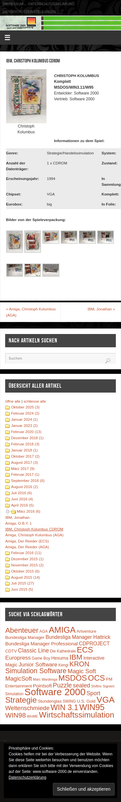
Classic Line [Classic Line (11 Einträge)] (33, 650)
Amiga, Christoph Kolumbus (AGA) (31, 312)
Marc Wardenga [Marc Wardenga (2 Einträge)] (45, 679)
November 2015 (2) (27, 565)
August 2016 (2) (24, 487)
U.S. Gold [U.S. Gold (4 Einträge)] (86, 701)
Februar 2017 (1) (25, 474)
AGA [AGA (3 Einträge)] (43, 631)
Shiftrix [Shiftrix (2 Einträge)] (96, 686)
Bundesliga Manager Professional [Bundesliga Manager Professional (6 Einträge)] (41, 643)
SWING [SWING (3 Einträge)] (69, 701)
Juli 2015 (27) (22, 583)
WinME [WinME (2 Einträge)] (32, 716)
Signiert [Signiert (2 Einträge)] (108, 686)
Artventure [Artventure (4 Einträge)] (86, 631)
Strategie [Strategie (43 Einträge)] (21, 700)
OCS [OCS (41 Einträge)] (96, 678)
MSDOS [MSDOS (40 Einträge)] (72, 678)
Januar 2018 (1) (24, 450)
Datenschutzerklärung (51, 4)
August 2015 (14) (25, 577)
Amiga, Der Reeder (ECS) (27, 541)
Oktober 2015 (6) (25, 571)
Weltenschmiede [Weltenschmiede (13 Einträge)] (27, 708)
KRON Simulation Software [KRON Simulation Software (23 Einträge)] (47, 667)
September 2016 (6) (28, 480)
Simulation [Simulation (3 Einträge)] (14, 694)
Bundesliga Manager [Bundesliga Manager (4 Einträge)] (25, 637)
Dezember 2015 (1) (27, 559)
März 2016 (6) (28, 511)
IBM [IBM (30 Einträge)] (75, 657)
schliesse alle (35, 401)
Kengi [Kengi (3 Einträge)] (63, 665)
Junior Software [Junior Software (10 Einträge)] (37, 664)
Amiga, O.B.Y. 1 (18, 523)
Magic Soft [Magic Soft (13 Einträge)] (81, 671)
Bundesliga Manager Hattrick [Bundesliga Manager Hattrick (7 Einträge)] (77, 637)
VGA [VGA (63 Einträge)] (105, 700)
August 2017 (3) (24, 462)
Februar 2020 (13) (26, 431)
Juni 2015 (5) (22, 589)
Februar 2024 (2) (25, 413)
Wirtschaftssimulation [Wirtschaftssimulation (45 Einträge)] (76, 714)
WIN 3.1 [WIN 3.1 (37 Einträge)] (64, 707)
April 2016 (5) (22, 505)
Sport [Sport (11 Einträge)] (93, 693)
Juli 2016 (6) (21, 493)
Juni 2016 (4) (22, 499)
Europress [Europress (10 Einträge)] (18, 657)
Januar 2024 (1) (24, 419)
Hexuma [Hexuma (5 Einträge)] (59, 658)
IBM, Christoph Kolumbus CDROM (34, 529)
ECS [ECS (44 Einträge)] (85, 649)
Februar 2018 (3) (25, 444)
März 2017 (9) (23, 468)
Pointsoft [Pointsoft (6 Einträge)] (42, 685)
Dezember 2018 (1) (27, 438)
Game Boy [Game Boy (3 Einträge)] (41, 658)
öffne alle (12, 401)
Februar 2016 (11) (26, 553)
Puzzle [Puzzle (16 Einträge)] (62, 685)
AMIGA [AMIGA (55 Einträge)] (62, 629)
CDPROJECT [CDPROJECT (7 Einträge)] (94, 643)
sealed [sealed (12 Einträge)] (81, 685)
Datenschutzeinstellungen (29, 12)
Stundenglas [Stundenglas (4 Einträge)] (50, 701)
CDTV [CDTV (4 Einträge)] (11, 651)
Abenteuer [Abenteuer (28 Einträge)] (21, 630)
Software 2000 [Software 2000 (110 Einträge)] (55, 691)
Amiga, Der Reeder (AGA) (27, 547)
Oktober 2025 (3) (25, 407)
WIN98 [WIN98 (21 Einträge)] (15, 715)
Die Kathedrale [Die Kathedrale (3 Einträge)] (63, 651)
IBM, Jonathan (101, 309)
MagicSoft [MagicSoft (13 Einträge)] (18, 678)
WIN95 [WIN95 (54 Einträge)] (92, 707)
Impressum (13, 4)
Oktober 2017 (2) (25, 456)
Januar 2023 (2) (24, 425)
